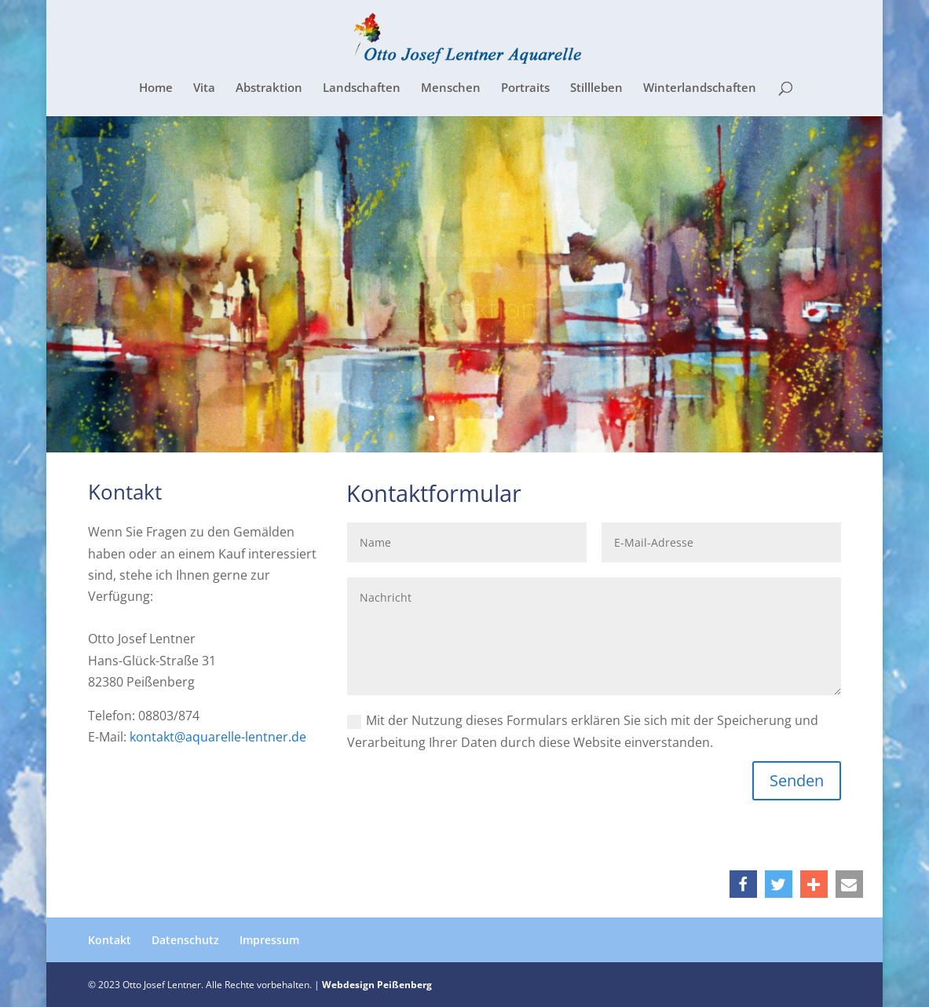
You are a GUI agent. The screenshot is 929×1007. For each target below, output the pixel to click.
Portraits (525, 88)
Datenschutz (185, 939)
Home (156, 88)
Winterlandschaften (699, 88)
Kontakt (109, 939)
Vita (204, 88)
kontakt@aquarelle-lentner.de (218, 736)
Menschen (451, 88)
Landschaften (361, 88)
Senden (797, 780)
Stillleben (596, 88)
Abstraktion (269, 88)
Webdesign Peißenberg (377, 984)
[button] (743, 884)
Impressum (269, 939)
